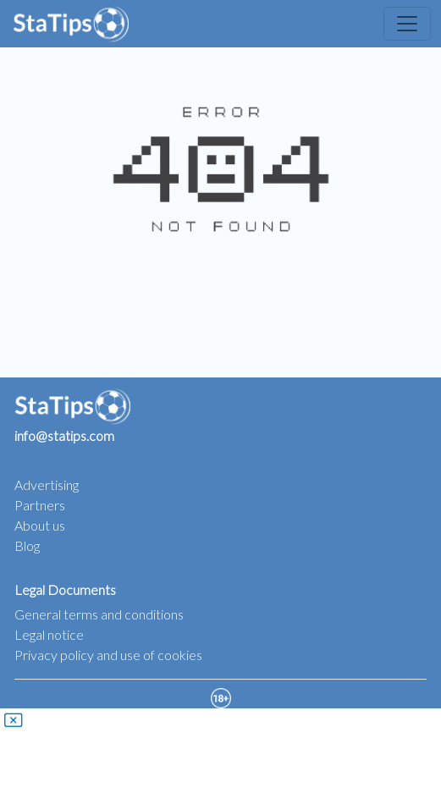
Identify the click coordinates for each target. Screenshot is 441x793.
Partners (39, 505)
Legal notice (49, 634)
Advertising (46, 484)
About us (39, 525)
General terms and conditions (99, 614)
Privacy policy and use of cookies (108, 655)
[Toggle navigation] (407, 24)
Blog (27, 545)
